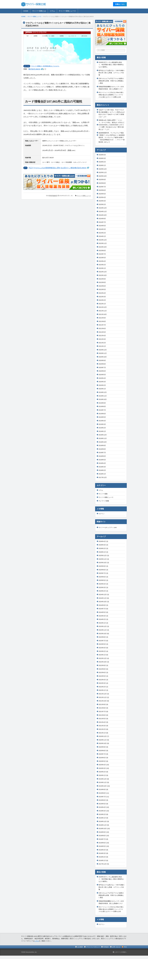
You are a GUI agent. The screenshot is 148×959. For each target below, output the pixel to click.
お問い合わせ (116, 947)
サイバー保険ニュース (67, 11)
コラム (52, 11)
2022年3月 (102, 296)
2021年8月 (102, 321)
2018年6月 (102, 456)
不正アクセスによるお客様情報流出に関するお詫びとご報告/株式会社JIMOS (57, 168)
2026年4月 (102, 155)
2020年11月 (103, 353)
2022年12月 (103, 272)
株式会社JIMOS (34, 69)
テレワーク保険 (104, 501)
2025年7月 (102, 187)
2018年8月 (102, 449)
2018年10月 (103, 442)
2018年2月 (102, 470)
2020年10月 (103, 357)
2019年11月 (103, 396)
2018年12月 (103, 435)
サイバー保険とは (39, 11)
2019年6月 (102, 413)
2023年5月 (102, 257)
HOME (25, 11)
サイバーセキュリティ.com (108, 527)
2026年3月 (102, 158)
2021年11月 (103, 311)
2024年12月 (103, 208)
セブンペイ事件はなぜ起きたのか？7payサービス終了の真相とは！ (112, 114)
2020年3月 (102, 382)
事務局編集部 (53, 195)
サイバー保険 (103, 494)
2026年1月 (102, 165)
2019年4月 (102, 421)
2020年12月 (103, 350)
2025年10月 (103, 176)
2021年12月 (103, 307)
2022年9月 (102, 279)
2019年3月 (102, 424)
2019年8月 (102, 406)
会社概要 (80, 947)
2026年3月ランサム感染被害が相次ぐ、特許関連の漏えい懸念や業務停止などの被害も (111, 65)
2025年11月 (103, 172)
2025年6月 (102, 190)
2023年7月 (102, 254)
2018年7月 (102, 452)
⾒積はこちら (120, 4)
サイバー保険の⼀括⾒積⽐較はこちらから (45, 66)
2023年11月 (103, 243)
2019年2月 (102, 428)
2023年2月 (102, 265)
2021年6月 (102, 328)
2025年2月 (102, 204)
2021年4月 (102, 335)
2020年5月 (102, 374)
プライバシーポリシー (93, 947)
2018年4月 (102, 463)
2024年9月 (102, 218)
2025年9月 (102, 179)
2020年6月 (102, 371)
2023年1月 (102, 268)
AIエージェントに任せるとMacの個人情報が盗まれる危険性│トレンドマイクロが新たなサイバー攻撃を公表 (111, 95)
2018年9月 (102, 445)
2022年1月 (102, 304)
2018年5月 (102, 460)
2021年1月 (102, 346)
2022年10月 (103, 275)
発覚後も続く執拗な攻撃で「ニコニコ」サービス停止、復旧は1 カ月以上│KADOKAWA (111, 122)
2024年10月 (103, 215)
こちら (37, 941)
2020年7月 (102, 367)
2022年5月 (102, 289)
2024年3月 (102, 229)
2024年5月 (102, 225)
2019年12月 (103, 392)
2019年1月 (102, 431)
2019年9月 (102, 403)
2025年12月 (103, 169)
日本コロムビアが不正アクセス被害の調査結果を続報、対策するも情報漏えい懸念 (111, 81)
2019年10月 (103, 399)
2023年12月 (103, 240)
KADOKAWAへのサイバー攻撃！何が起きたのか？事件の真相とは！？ (111, 127)
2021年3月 (102, 339)
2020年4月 (102, 378)
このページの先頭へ (120, 952)
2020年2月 (102, 385)
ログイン (102, 513)
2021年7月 (102, 325)
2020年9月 (102, 360)
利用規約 (106, 947)
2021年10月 (103, 314)
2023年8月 (102, 250)
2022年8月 (102, 282)
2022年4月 (102, 293)
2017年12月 (103, 477)
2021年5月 (102, 332)
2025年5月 (102, 194)
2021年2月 (102, 343)
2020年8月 (102, 364)
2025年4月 (102, 197)
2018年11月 (103, 438)
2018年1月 (102, 474)
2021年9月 (102, 318)
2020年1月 (102, 389)
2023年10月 (103, 247)
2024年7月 (102, 222)
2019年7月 (102, 410)
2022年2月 (102, 300)
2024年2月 (102, 233)
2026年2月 (102, 162)
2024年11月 (103, 211)
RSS (125, 947)
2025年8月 (102, 183)
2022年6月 (102, 286)
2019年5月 (102, 417)
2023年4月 (102, 261)
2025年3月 (102, 201)
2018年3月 (102, 467)
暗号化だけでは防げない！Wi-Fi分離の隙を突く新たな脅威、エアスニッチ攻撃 (111, 73)
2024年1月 (102, 236)
